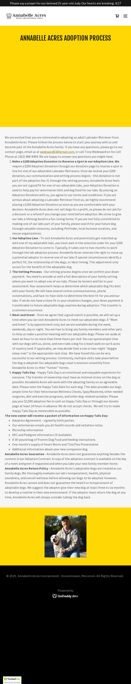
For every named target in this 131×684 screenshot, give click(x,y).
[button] (125, 16)
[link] (25, 16)
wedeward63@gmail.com (57, 152)
